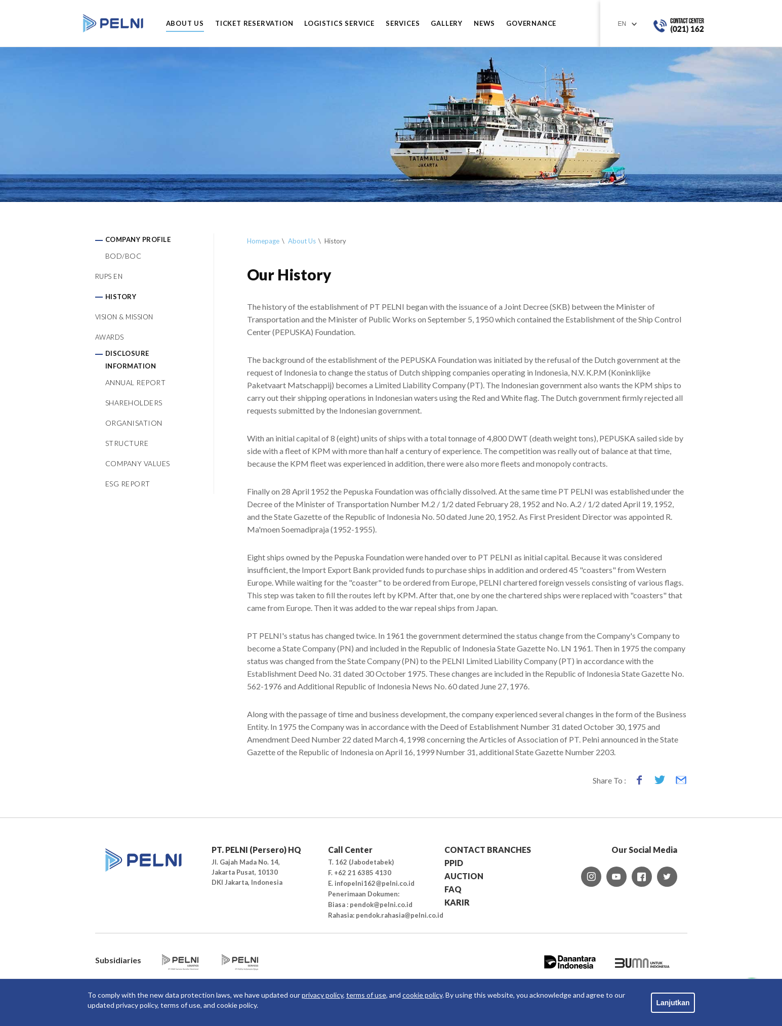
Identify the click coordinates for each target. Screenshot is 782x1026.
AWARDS (109, 337)
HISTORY (121, 297)
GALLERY (447, 23)
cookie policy (422, 995)
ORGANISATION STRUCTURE (133, 433)
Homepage (263, 241)
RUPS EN (109, 276)
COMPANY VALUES (137, 463)
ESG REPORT (127, 483)
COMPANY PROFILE (138, 239)
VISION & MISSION (124, 317)
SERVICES (403, 23)
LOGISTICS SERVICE (339, 23)
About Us (302, 241)
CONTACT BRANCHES (487, 849)
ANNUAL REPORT (135, 382)
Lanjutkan (672, 1003)
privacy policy (322, 995)
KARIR (457, 902)
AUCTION (463, 876)
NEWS (484, 23)
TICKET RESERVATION (254, 23)
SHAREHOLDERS (133, 402)
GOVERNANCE (531, 23)
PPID (453, 863)
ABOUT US (185, 23)
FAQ (453, 889)
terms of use (366, 995)
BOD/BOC (123, 256)
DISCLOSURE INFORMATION (130, 359)
